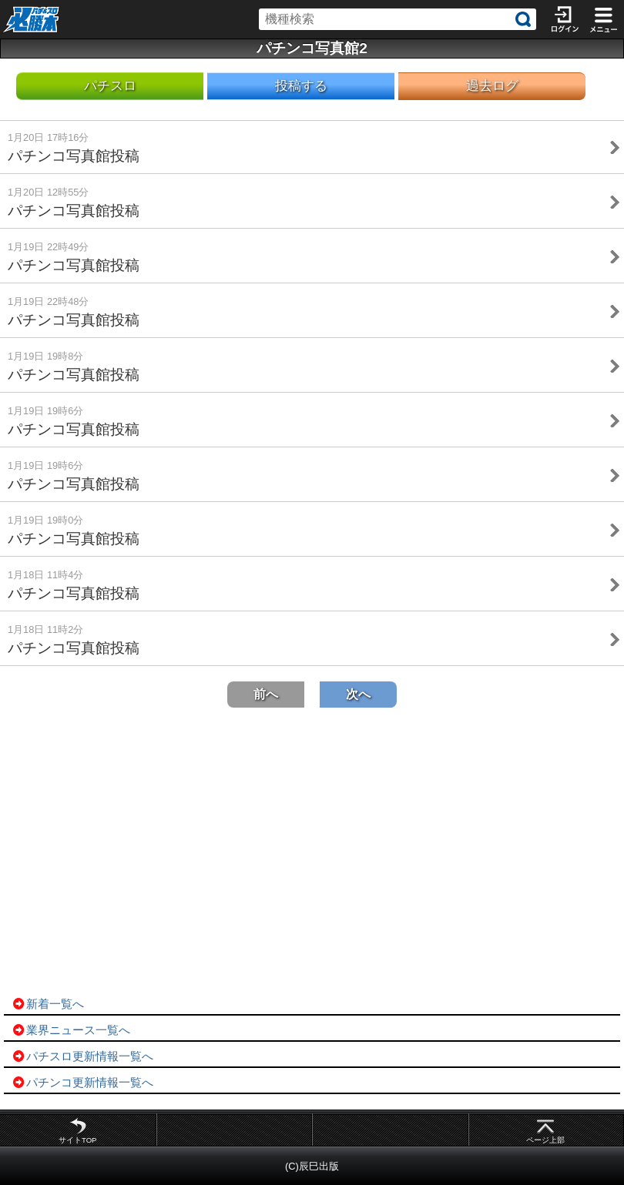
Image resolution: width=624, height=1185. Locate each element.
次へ (358, 694)
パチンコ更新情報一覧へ (82, 1082)
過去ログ (492, 86)
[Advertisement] (312, 852)
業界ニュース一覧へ (71, 1029)
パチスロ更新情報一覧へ (82, 1056)
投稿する (301, 86)
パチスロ (110, 86)
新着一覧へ (48, 1003)
